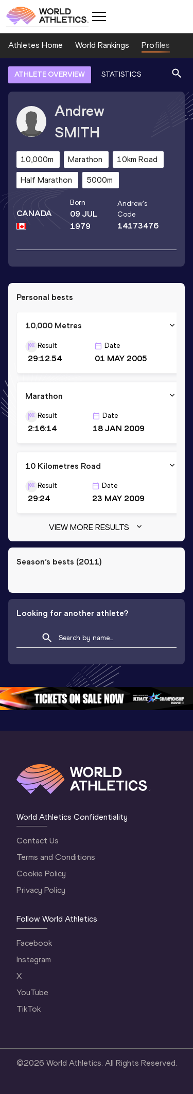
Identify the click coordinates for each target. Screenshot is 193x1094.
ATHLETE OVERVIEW (49, 74)
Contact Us (37, 840)
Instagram (33, 959)
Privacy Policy (40, 890)
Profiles (156, 45)
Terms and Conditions (55, 857)
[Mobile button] (99, 16)
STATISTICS (121, 74)
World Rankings (102, 45)
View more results (96, 527)
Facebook (34, 943)
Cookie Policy (41, 873)
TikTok (28, 1009)
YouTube (32, 992)
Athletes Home (35, 45)
